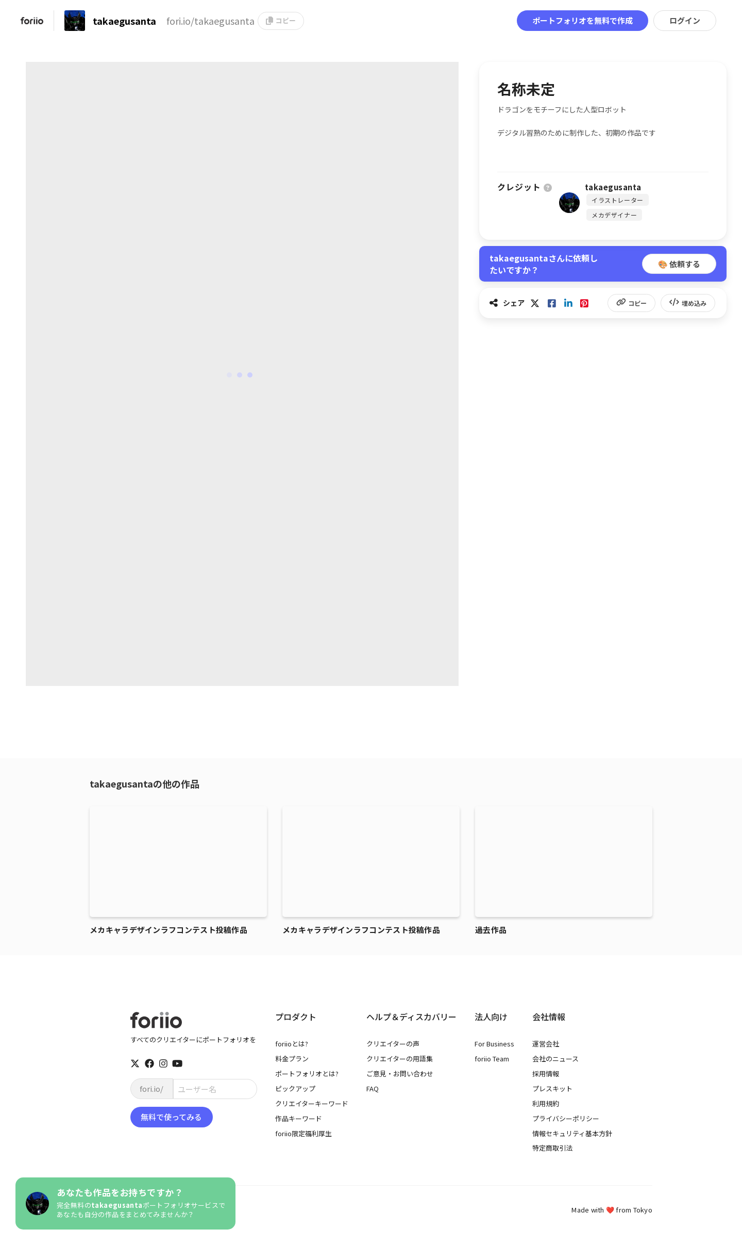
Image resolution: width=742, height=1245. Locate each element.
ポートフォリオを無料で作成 (582, 20)
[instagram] (163, 1063)
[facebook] (149, 1063)
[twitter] (135, 1063)
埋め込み (687, 303)
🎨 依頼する (679, 263)
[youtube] (177, 1063)
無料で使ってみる (171, 1116)
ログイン (684, 20)
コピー (281, 20)
